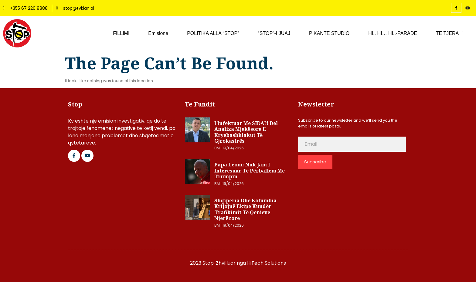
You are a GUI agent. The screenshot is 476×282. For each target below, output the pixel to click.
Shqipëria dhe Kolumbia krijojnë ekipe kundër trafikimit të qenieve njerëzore (245, 209)
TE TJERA (450, 33)
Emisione (158, 33)
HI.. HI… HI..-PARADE (392, 33)
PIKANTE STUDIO (329, 33)
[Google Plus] (87, 156)
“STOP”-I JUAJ (274, 33)
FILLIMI (121, 33)
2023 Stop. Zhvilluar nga (218, 262)
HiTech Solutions (266, 262)
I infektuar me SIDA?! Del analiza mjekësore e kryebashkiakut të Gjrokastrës (246, 132)
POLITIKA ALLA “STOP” (213, 33)
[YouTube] (468, 8)
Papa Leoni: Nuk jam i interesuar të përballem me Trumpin (249, 170)
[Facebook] (456, 8)
